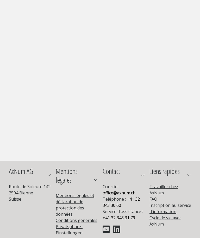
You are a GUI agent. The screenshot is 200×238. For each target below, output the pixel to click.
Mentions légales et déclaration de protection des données (75, 205)
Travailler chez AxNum (163, 190)
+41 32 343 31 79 (119, 218)
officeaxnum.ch (119, 193)
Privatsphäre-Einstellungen (69, 230)
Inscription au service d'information (170, 208)
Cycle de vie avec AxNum (165, 221)
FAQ (153, 199)
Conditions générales (76, 220)
